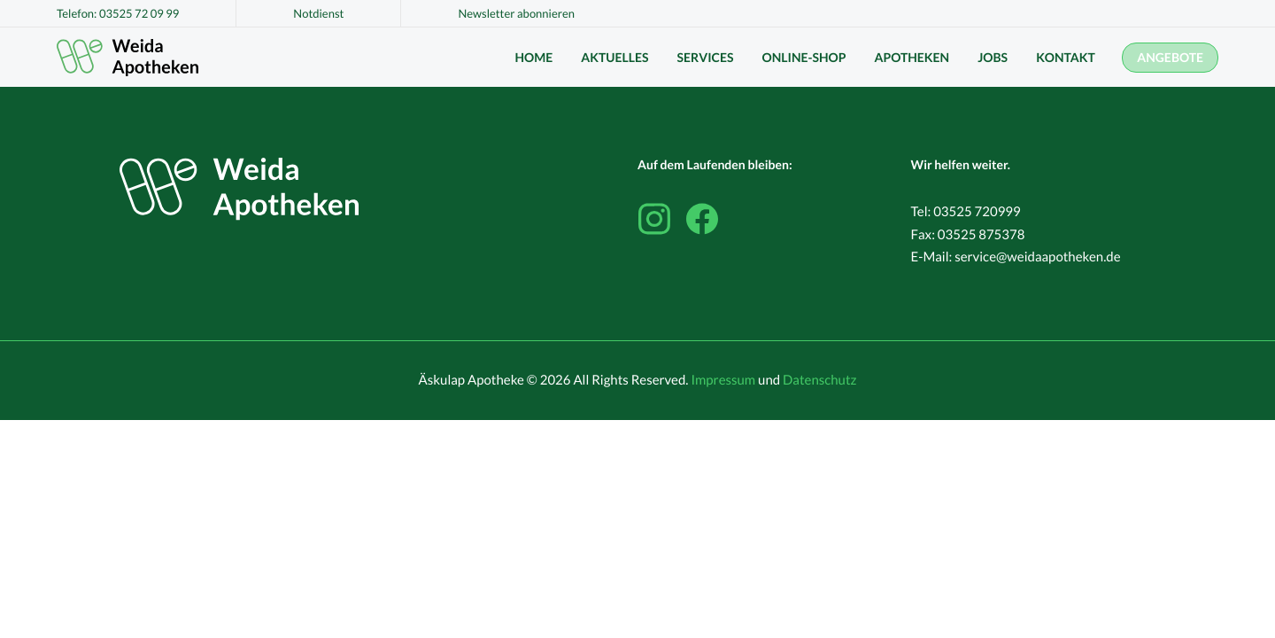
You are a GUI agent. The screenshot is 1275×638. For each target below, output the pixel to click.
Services (705, 57)
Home (533, 57)
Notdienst (318, 13)
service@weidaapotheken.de (1037, 257)
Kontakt (1065, 57)
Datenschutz (819, 380)
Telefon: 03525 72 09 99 (118, 13)
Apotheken (912, 57)
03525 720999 (977, 212)
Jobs (993, 57)
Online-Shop (803, 57)
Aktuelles (614, 57)
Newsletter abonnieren (516, 13)
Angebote (1170, 57)
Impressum (723, 380)
